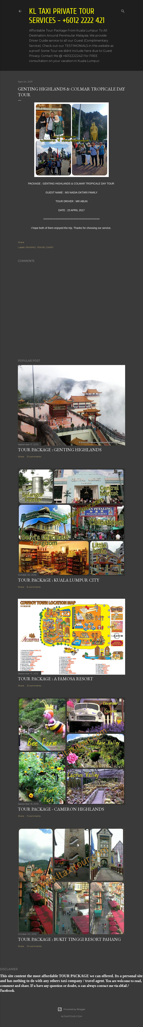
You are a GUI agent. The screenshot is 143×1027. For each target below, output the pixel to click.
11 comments (34, 816)
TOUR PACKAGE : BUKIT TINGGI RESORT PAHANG (69, 939)
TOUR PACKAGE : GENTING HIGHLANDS (59, 450)
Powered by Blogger (71, 1009)
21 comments (34, 685)
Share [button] (21, 242)
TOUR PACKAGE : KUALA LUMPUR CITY (58, 580)
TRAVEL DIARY (45, 247)
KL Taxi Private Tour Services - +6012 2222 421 (67, 16)
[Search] (123, 10)
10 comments (34, 946)
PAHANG (31, 247)
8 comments (34, 586)
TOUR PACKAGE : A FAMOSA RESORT (55, 679)
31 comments (34, 456)
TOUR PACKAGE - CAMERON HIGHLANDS (61, 809)
